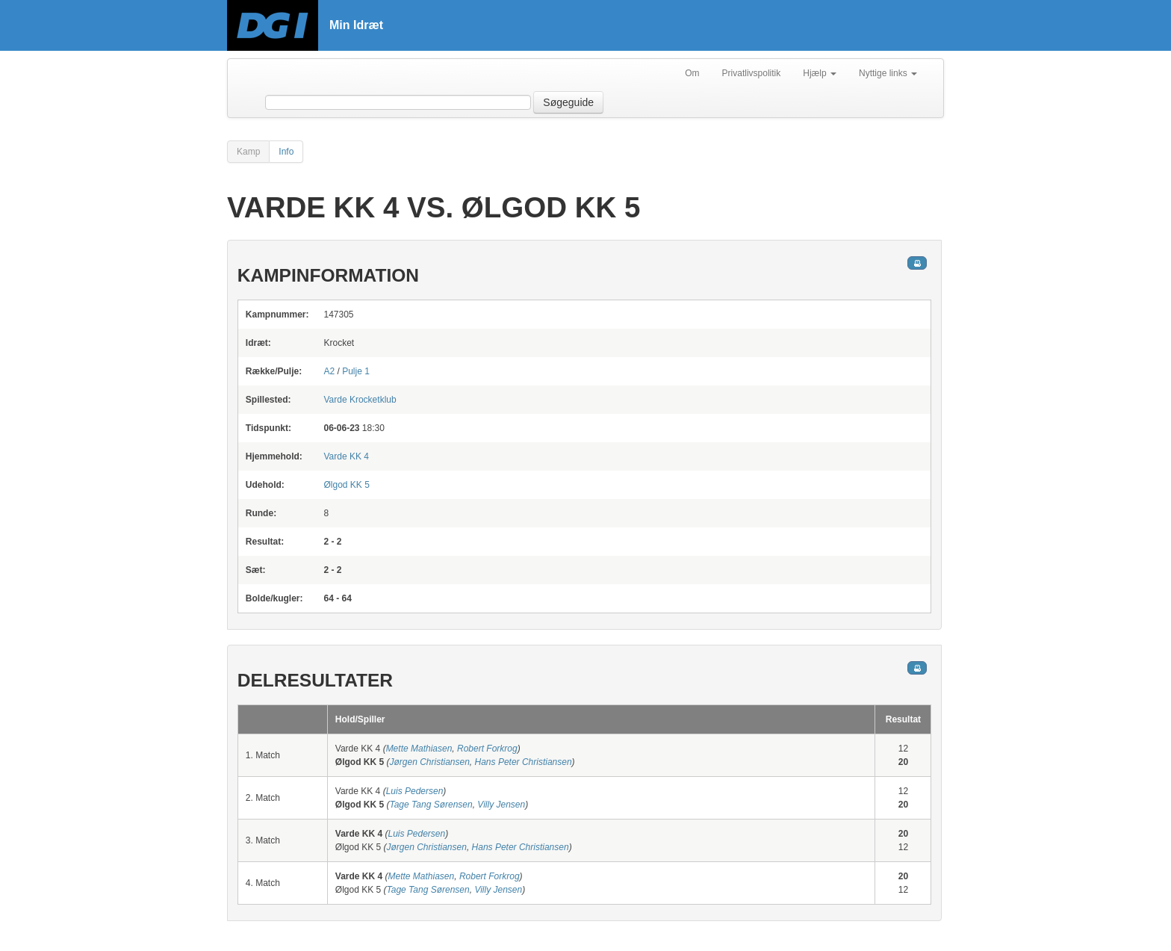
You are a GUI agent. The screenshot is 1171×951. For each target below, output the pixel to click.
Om (692, 73)
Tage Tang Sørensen (430, 804)
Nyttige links (888, 73)
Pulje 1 (356, 371)
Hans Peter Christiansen (523, 762)
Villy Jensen (501, 804)
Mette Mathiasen (419, 748)
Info (286, 151)
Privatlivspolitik (751, 73)
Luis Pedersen (415, 791)
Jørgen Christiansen (429, 762)
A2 (329, 371)
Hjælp (819, 73)
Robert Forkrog (487, 748)
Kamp (248, 151)
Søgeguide (568, 102)
